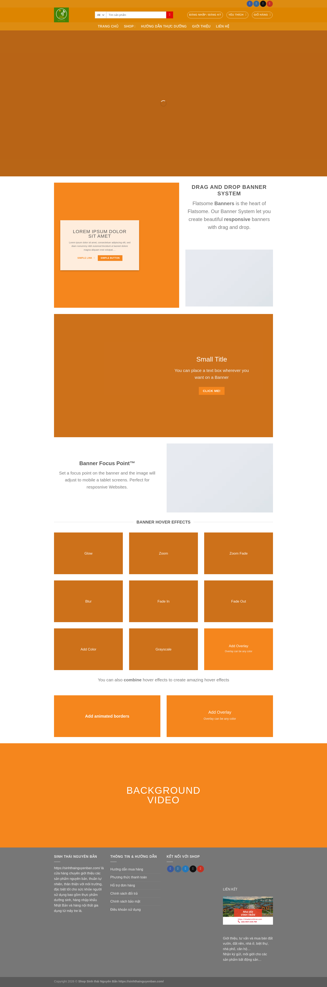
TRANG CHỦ (108, 26)
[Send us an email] (263, 4)
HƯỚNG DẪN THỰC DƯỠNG (164, 26)
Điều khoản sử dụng (125, 909)
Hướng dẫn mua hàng (126, 869)
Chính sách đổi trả (124, 893)
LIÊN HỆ (222, 26)
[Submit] (169, 15)
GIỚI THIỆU (201, 26)
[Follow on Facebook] (250, 4)
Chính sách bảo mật (125, 901)
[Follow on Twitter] (185, 869)
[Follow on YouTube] (270, 4)
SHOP (130, 26)
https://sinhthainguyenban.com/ (77, 868)
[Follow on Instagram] (256, 4)
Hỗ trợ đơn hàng (122, 885)
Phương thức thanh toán (128, 877)
